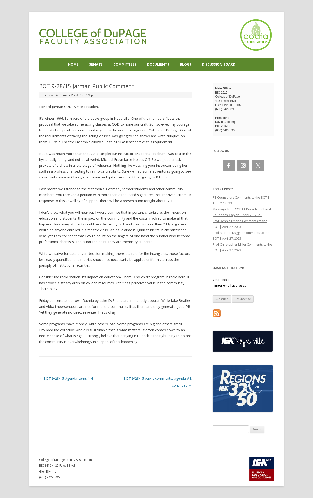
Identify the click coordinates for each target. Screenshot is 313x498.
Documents (158, 64)
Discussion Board (218, 64)
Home (73, 64)
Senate (96, 64)
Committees (124, 64)
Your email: (221, 279)
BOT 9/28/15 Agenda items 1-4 (66, 378)
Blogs (185, 64)
